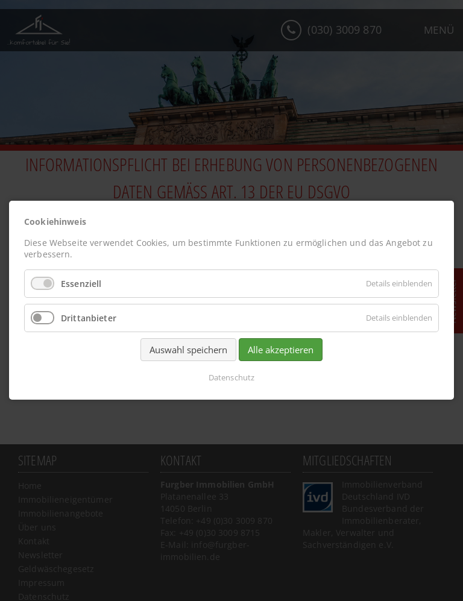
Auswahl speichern (188, 350)
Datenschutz (231, 378)
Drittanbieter (88, 318)
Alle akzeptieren (280, 350)
